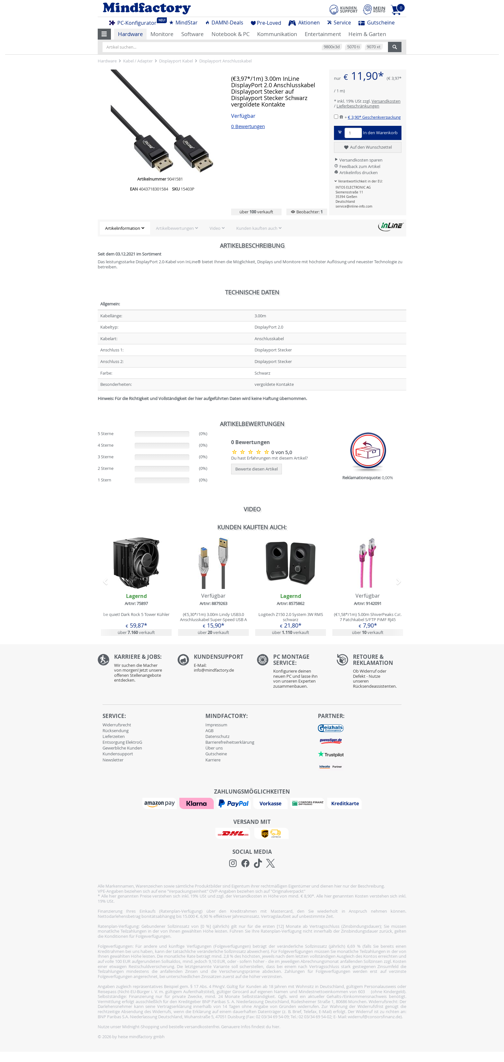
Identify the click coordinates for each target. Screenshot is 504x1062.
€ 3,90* (374, 117)
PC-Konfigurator (134, 21)
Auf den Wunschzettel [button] (367, 147)
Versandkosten (386, 101)
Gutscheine (376, 22)
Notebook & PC (231, 34)
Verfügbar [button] (243, 116)
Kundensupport (118, 754)
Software (192, 34)
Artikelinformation (122, 228)
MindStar (183, 22)
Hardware (130, 34)
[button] (104, 34)
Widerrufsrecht (117, 725)
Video (215, 228)
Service (339, 22)
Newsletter (113, 760)
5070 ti (353, 47)
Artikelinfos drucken (356, 172)
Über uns (214, 748)
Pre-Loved (266, 22)
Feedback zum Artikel (357, 166)
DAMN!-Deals (224, 22)
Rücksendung (116, 730)
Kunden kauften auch (256, 228)
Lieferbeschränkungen (358, 106)
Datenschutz (217, 736)
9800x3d (332, 47)
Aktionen (304, 22)
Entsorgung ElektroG (122, 742)
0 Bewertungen (248, 126)
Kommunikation (277, 34)
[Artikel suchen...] (245, 47)
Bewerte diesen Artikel (256, 469)
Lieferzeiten (114, 736)
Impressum (216, 725)
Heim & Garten (367, 34)
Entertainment (323, 34)
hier (275, 1026)
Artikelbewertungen (175, 228)
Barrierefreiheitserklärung (229, 742)
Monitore (162, 34)
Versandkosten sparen (358, 160)
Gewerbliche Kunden (122, 748)
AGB (209, 730)
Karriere (213, 760)
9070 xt (374, 47)
